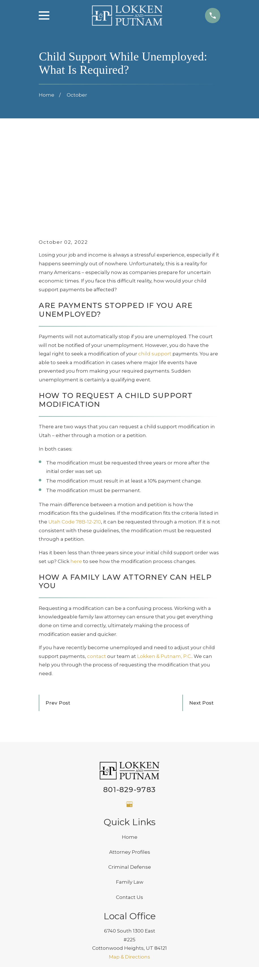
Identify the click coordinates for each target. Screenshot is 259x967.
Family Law (129, 805)
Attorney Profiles (129, 775)
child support (154, 276)
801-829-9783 (129, 712)
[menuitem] (48, 955)
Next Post (201, 626)
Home (129, 760)
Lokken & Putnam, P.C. (164, 579)
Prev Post (58, 626)
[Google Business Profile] (129, 727)
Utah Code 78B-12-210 (74, 444)
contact (96, 579)
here (76, 484)
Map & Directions (129, 880)
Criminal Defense (129, 790)
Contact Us (129, 820)
